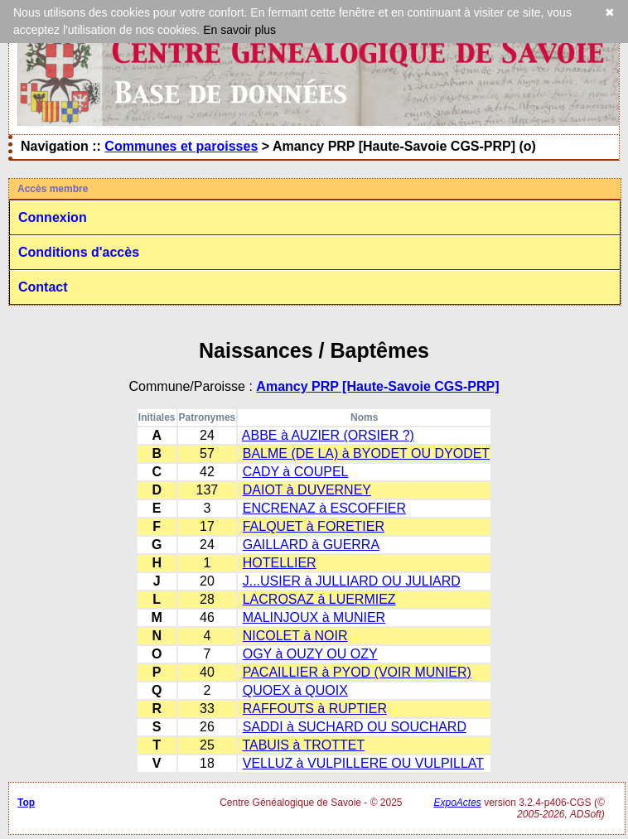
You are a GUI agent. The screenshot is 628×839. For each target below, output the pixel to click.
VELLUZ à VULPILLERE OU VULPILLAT (363, 763)
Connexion (52, 217)
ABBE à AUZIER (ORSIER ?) (328, 435)
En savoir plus (239, 29)
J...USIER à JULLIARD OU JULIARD (352, 581)
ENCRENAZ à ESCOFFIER (324, 508)
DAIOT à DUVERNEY (307, 490)
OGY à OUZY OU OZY (310, 654)
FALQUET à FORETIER (313, 526)
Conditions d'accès (78, 252)
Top (26, 802)
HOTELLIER (279, 563)
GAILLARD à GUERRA (311, 545)
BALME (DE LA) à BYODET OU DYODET (366, 453)
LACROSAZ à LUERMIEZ (319, 599)
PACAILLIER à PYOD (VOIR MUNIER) (357, 672)
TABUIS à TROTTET (303, 745)
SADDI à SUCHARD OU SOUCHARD (354, 727)
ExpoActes (457, 802)
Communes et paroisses (181, 146)
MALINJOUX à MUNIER (314, 617)
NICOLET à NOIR (295, 636)
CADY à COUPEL (296, 472)
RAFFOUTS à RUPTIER (315, 709)
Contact (43, 287)
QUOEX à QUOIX (295, 690)
